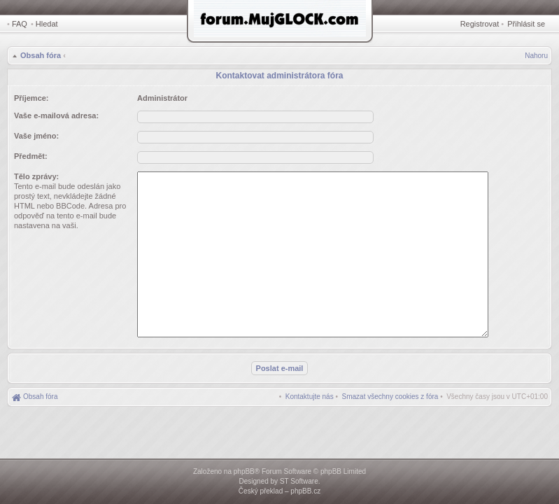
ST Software (299, 481)
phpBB (244, 471)
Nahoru (536, 55)
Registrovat (480, 24)
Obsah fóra (40, 55)
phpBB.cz (305, 491)
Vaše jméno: (36, 136)
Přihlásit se (526, 24)
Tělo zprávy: (36, 176)
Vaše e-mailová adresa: (56, 115)
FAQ (19, 24)
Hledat (47, 24)
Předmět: (31, 156)
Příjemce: (31, 98)
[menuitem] (390, 396)
